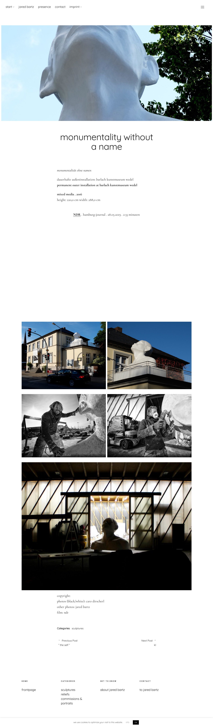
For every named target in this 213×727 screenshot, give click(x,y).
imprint (74, 7)
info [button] (127, 722)
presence (44, 7)
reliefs (65, 694)
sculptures (77, 628)
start (9, 7)
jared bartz (26, 7)
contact (60, 7)
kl (131, 643)
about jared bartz (112, 690)
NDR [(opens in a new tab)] (77, 215)
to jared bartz (149, 690)
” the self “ (81, 643)
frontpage (29, 690)
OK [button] (136, 722)
